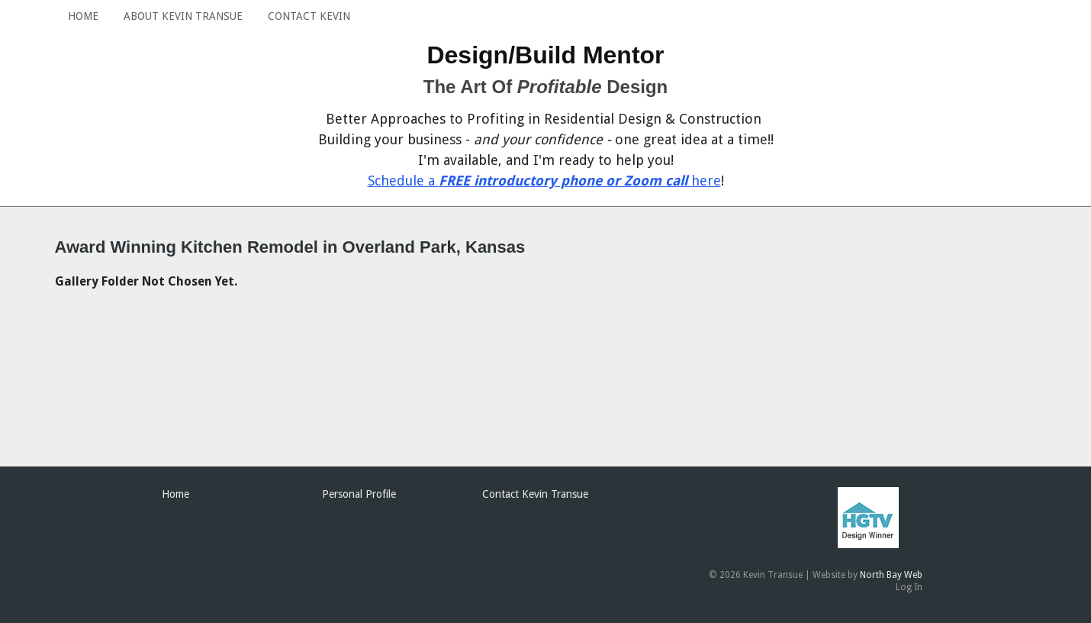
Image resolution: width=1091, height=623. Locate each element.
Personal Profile (359, 494)
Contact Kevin (309, 16)
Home (83, 16)
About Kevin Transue (183, 16)
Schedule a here (544, 181)
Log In (909, 587)
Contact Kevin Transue (535, 494)
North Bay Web (891, 575)
